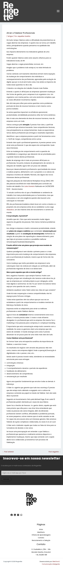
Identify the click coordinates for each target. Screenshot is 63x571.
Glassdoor (10, 210)
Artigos (10, 36)
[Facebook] (11, 515)
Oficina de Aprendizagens (41, 535)
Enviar (6, 479)
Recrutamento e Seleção (41, 540)
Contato (41, 538)
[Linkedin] (14, 515)
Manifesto (41, 532)
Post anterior (8, 452)
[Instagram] (18, 515)
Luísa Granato (29, 186)
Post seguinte (55, 452)
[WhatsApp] (21, 515)
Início (41, 529)
